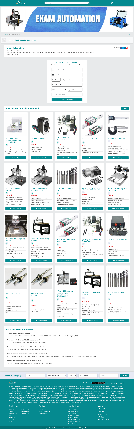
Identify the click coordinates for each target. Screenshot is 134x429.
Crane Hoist (111, 393)
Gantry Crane (103, 393)
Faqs (10, 421)
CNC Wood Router (111, 391)
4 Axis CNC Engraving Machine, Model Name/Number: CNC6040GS (65, 293)
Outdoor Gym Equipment (90, 400)
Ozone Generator (43, 402)
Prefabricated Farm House (25, 389)
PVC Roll (105, 395)
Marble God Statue (97, 395)
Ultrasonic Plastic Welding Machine (60, 396)
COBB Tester (12, 395)
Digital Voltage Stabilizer (66, 393)
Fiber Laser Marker (73, 395)
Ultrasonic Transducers (77, 396)
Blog (10, 415)
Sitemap (11, 410)
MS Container (79, 389)
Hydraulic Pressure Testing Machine (39, 395)
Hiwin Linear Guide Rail (90, 138)
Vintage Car (121, 400)
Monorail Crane (120, 393)
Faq (129, 34)
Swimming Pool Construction (47, 400)
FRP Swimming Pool (32, 400)
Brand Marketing (73, 417)
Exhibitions (12, 419)
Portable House (13, 389)
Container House (50, 391)
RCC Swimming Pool (61, 400)
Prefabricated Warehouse (15, 391)
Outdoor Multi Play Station (50, 386)
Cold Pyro (52, 402)
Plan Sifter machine (25, 396)
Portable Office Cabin (101, 389)
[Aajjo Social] (114, 382)
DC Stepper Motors (38, 138)
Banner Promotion (73, 415)
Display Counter (48, 388)
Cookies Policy (43, 408)
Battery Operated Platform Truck (17, 402)
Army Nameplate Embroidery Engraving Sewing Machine (13, 140)
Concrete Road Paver (75, 402)
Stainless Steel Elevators (106, 388)
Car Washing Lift (69, 398)
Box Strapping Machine (22, 388)
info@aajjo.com (102, 414)
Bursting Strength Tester (23, 395)
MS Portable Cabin (58, 389)
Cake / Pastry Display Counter (59, 395)
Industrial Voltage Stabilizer (51, 393)
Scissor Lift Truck (94, 388)
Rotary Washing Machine (36, 393)
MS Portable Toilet (38, 389)
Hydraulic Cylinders (87, 391)
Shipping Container (40, 391)
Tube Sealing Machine (84, 386)
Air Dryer (29, 398)
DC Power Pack (76, 391)
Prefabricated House (28, 391)
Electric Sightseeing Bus (104, 400)
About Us (11, 408)
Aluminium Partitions (111, 386)
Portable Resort (48, 389)
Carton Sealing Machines (36, 388)
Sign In (114, 2)
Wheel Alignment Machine (90, 398)
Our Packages (72, 412)
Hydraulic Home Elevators (60, 388)
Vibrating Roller (73, 386)
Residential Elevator (73, 388)
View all (125, 108)
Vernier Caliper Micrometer (117, 138)
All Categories (25, 412)
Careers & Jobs (25, 410)
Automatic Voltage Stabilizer (80, 393)
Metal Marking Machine (85, 395)
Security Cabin (118, 388)
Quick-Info (12, 417)
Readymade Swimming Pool (75, 400)
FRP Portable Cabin (69, 389)
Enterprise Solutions (74, 421)
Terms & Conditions (44, 410)
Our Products (23, 39)
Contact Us (35, 39)
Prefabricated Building (113, 389)
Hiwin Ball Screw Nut (13, 293)
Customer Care (13, 412)
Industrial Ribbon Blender (98, 386)
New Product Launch (74, 419)
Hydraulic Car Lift (84, 388)
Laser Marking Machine (27, 386)
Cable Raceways (45, 396)
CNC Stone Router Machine (21, 393)
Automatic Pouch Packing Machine (111, 396)
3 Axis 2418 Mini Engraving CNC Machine (117, 189)
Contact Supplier (16, 157)
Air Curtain (111, 395)
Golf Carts (114, 400)
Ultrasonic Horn (36, 396)
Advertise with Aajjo (73, 410)
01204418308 (102, 408)
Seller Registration (73, 408)
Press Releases (25, 408)
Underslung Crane (94, 393)
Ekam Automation (14, 34)
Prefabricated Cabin (89, 389)
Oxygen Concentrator (32, 402)
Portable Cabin (38, 386)
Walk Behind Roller (63, 386)
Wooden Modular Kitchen (39, 398)
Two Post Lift (78, 398)
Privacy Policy (43, 412)
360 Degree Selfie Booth (62, 402)
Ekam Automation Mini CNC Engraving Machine (41, 189)
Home (6, 34)
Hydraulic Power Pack (99, 391)
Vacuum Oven (60, 391)
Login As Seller (72, 423)
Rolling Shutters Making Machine (55, 398)
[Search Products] (45, 2)
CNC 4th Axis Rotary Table (91, 188)
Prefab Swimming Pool (20, 400)
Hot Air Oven (68, 391)
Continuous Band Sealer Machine (93, 396)
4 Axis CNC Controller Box (117, 239)
